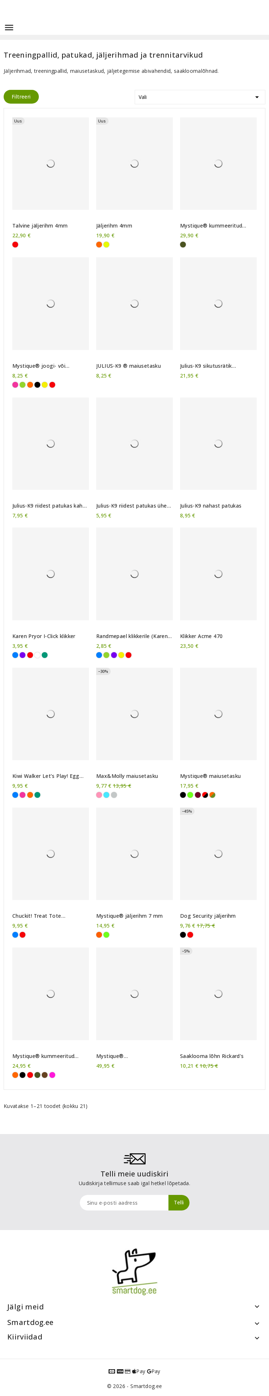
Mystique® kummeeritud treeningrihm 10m (43, 1056)
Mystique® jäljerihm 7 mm (129, 916)
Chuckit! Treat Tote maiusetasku (36, 916)
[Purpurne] (52, 1075)
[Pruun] (45, 1075)
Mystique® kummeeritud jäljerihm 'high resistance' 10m (218, 225)
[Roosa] (15, 385)
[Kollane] (45, 385)
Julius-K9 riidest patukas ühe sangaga (131, 506)
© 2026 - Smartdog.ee (134, 1386)
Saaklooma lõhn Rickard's (212, 1056)
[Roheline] (45, 655)
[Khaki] (183, 244)
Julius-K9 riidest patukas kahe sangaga (49, 506)
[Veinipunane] (198, 795)
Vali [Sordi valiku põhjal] (200, 95)
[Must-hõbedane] (114, 795)
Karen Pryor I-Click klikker (44, 636)
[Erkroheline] (22, 385)
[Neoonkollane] (106, 244)
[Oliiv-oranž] (212, 795)
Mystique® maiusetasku (210, 776)
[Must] (37, 385)
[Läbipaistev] (37, 655)
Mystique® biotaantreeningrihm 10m (128, 1056)
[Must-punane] (205, 795)
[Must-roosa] (99, 795)
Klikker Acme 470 (201, 636)
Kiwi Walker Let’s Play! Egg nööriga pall (46, 776)
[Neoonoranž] (99, 935)
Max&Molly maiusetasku (127, 776)
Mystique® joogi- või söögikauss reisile (38, 366)
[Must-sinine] (106, 795)
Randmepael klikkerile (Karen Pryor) (132, 636)
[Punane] (15, 244)
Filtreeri (21, 96)
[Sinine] (15, 655)
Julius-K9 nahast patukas (211, 506)
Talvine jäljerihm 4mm (40, 225)
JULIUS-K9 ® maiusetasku (128, 366)
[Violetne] (22, 655)
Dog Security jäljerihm (208, 916)
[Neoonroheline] (190, 795)
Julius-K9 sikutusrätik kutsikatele (206, 366)
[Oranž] (99, 244)
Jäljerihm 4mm (114, 225)
